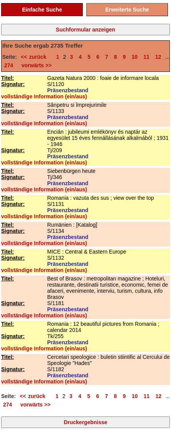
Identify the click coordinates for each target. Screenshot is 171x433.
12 (158, 57)
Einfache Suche (42, 10)
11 (146, 57)
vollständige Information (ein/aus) (44, 96)
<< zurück (35, 57)
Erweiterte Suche (127, 10)
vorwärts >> (34, 65)
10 (135, 57)
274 (8, 65)
